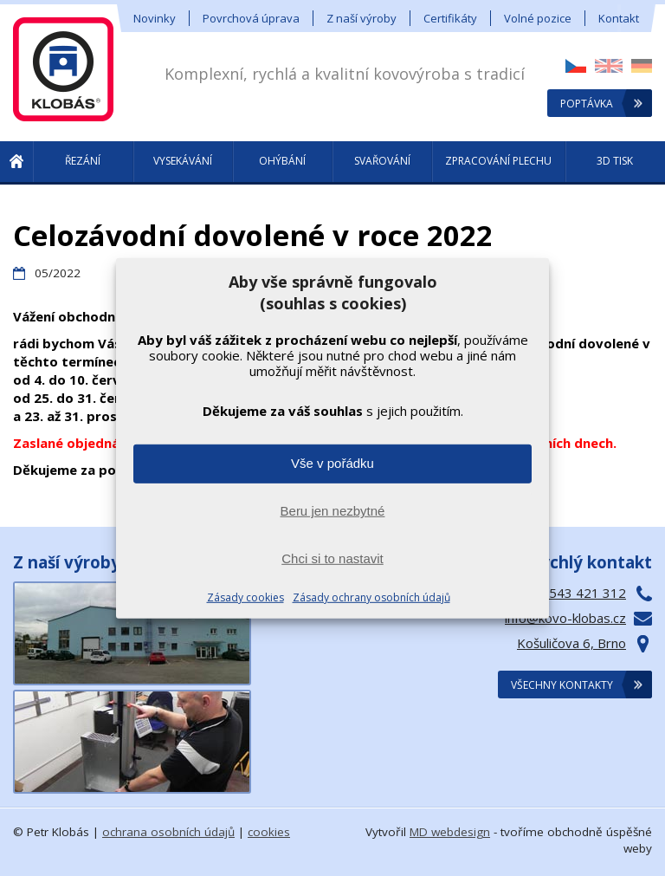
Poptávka (586, 103)
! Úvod (16, 163)
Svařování (382, 160)
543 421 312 (587, 592)
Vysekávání (182, 160)
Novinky (154, 18)
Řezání (82, 160)
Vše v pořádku (332, 463)
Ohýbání (282, 160)
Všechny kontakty (562, 685)
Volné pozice (537, 18)
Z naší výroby (361, 18)
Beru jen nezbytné (333, 510)
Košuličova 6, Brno (571, 643)
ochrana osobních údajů (168, 832)
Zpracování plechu (498, 160)
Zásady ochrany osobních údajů (371, 597)
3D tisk (615, 160)
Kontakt (618, 18)
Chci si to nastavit (332, 558)
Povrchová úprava (251, 18)
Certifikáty (450, 18)
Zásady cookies (245, 597)
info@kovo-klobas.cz (565, 617)
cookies (269, 832)
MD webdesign (450, 832)
